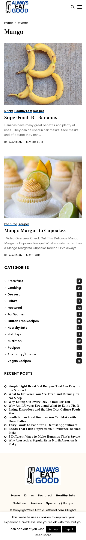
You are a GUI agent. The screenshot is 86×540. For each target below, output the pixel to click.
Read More (43, 535)
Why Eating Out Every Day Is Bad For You (39, 402)
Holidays (45, 334)
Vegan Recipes (45, 361)
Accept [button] (54, 529)
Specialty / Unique (45, 354)
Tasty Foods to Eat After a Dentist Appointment (43, 425)
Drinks (45, 301)
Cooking (45, 287)
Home (8, 23)
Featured (45, 307)
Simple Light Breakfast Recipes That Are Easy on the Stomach (44, 388)
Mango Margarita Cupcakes (35, 230)
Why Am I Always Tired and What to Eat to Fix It (44, 406)
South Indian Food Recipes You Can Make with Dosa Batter (42, 419)
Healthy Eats (45, 327)
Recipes (45, 347)
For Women (45, 314)
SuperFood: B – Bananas (30, 117)
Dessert (45, 294)
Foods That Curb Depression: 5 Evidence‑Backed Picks (45, 431)
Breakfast (45, 281)
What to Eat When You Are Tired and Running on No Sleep (44, 396)
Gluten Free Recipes (45, 321)
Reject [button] (69, 529)
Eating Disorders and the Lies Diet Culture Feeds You (44, 411)
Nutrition (45, 341)
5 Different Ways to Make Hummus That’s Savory (45, 437)
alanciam (16, 142)
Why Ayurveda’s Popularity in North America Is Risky (43, 442)
